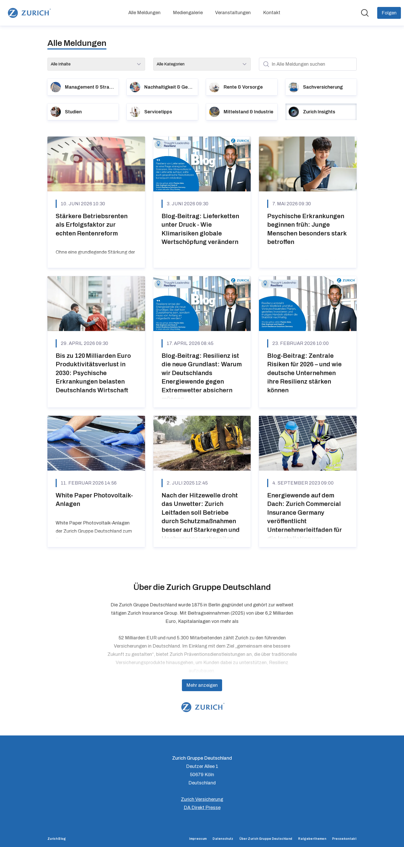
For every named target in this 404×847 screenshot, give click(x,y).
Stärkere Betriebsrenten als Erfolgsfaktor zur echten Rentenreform (92, 225)
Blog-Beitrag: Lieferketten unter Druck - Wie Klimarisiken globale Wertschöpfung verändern (200, 229)
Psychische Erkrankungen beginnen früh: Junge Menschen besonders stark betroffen (307, 229)
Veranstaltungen (233, 12)
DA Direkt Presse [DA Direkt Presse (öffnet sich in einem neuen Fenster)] (202, 807)
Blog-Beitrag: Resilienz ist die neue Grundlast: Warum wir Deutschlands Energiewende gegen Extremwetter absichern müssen (202, 377)
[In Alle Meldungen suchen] (308, 64)
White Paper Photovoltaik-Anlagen (94, 499)
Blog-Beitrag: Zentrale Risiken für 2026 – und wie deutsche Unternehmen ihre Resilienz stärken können (304, 373)
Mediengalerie (188, 12)
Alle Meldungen (144, 12)
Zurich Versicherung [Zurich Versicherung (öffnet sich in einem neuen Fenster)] (202, 799)
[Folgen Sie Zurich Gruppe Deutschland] (389, 13)
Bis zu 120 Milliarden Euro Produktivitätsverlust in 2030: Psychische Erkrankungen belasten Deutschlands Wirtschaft (93, 373)
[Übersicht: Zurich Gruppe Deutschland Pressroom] (28, 13)
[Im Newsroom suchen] (365, 13)
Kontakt (271, 12)
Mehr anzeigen (202, 685)
